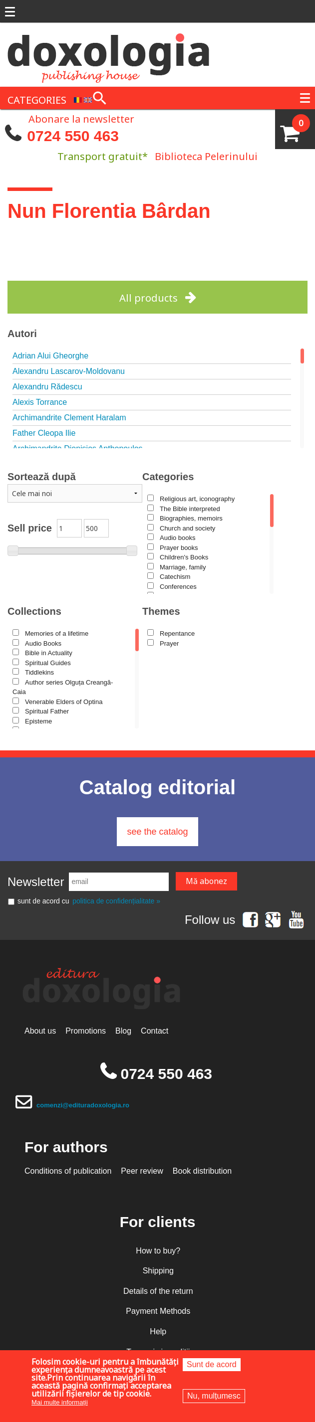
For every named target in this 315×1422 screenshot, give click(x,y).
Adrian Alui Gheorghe (50, 356)
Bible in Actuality (48, 653)
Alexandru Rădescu (47, 386)
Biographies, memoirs (191, 518)
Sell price (29, 528)
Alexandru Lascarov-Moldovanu (68, 371)
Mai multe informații (59, 1402)
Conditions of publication (67, 1171)
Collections (34, 611)
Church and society (187, 528)
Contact (154, 1031)
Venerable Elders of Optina (63, 702)
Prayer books (179, 547)
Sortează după (41, 476)
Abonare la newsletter (81, 118)
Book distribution (202, 1171)
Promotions (85, 1031)
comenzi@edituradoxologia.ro (82, 1105)
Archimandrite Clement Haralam (69, 417)
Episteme (38, 721)
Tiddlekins (39, 672)
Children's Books (184, 557)
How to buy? (158, 1250)
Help (158, 1331)
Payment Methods (158, 1311)
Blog (123, 1031)
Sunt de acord (212, 1364)
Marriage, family (183, 567)
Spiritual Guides (48, 663)
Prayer (169, 643)
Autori (22, 334)
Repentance (177, 633)
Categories (168, 476)
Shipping (158, 1270)
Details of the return (158, 1291)
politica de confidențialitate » (116, 901)
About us (40, 1031)
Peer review (142, 1171)
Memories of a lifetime (56, 633)
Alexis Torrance (39, 402)
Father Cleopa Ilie (43, 433)
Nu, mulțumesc (214, 1396)
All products (148, 298)
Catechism (175, 576)
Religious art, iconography (197, 499)
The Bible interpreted (190, 509)
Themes (161, 611)
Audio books (178, 537)
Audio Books (43, 643)
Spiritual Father (47, 711)
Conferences (178, 586)
